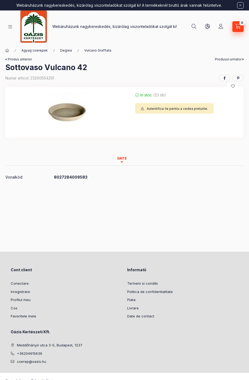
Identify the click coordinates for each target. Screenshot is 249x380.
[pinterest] (238, 78)
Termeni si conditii (142, 283)
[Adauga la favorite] (233, 86)
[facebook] (224, 78)
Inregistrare (20, 291)
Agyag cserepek (34, 50)
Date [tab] (122, 158)
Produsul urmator (228, 59)
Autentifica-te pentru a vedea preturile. (177, 109)
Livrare (133, 308)
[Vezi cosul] (238, 26)
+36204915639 (29, 353)
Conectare (20, 283)
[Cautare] (194, 26)
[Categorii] (10, 27)
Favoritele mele (23, 316)
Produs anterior (20, 59)
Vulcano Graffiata (97, 50)
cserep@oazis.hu (31, 361)
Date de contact (140, 316)
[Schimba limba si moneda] (207, 26)
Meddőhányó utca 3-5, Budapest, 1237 (49, 345)
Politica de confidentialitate (150, 291)
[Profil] (220, 26)
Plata (131, 300)
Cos (14, 308)
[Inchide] (240, 5)
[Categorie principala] (7, 50)
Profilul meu (21, 300)
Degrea (66, 50)
